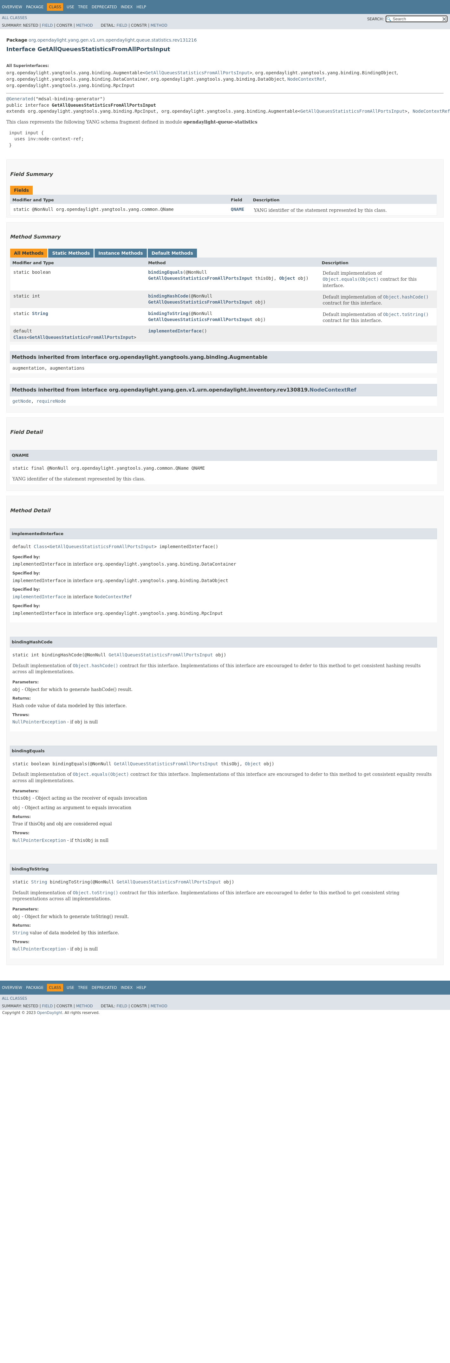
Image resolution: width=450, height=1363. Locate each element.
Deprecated (104, 7)
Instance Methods (120, 253)
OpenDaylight (49, 1012)
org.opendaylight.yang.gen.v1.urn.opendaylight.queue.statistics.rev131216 (113, 40)
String (40, 313)
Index (127, 7)
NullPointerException (39, 721)
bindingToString (168, 313)
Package (34, 7)
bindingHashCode (168, 296)
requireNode (51, 401)
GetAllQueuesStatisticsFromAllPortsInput (197, 72)
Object (287, 278)
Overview (12, 7)
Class (20, 337)
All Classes (14, 18)
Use (70, 7)
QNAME (237, 209)
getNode (21, 401)
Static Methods (71, 253)
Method (84, 25)
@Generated (19, 98)
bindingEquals (165, 272)
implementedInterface (175, 330)
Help (141, 7)
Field (47, 25)
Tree (83, 7)
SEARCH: (375, 19)
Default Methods (172, 253)
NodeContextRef (306, 79)
